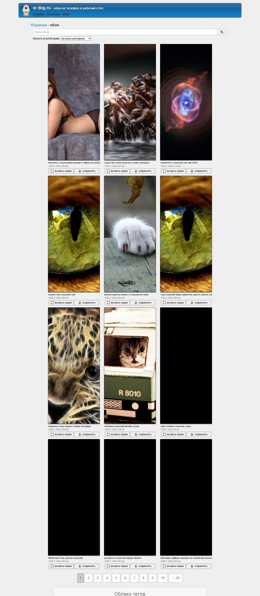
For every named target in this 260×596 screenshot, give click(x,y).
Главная (38, 14)
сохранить (86, 171)
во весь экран (61, 171)
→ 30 (176, 578)
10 (163, 578)
